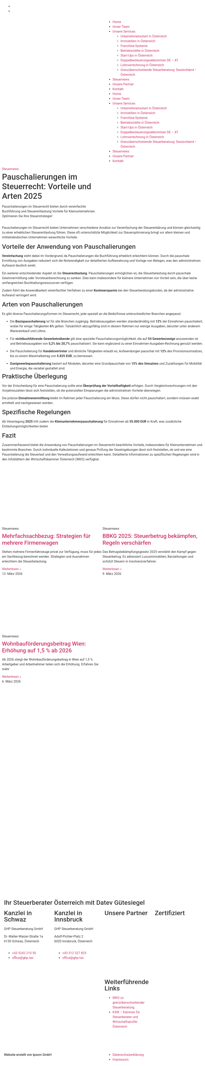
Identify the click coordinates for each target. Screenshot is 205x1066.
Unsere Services (124, 31)
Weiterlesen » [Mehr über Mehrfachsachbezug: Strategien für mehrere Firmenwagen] (11, 569)
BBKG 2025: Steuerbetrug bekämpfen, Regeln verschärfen (149, 539)
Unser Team (121, 27)
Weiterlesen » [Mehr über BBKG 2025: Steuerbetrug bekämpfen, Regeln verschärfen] (112, 569)
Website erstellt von (18, 1055)
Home (117, 22)
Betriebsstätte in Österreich (140, 51)
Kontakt (118, 89)
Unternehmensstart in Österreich (144, 36)
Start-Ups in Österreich (137, 55)
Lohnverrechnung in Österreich (142, 65)
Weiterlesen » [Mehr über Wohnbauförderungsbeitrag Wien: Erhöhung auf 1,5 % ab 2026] (11, 677)
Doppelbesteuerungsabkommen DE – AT (149, 60)
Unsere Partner (123, 84)
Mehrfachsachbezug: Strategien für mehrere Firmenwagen (46, 539)
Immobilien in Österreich (138, 41)
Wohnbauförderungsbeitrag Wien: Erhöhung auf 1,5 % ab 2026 (44, 647)
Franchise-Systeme (134, 46)
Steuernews (121, 79)
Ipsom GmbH (42, 1055)
